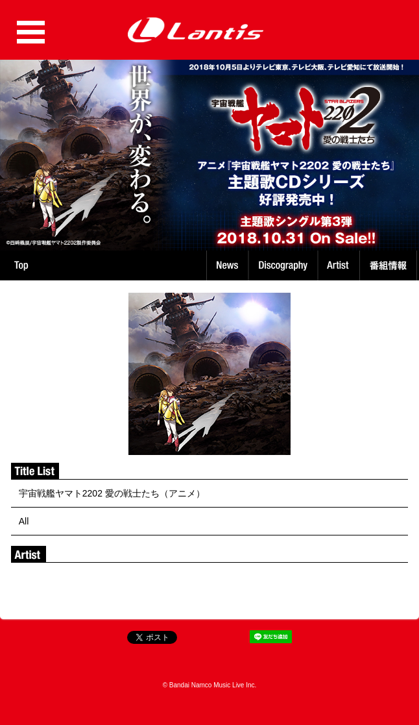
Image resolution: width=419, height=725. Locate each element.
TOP (21, 265)
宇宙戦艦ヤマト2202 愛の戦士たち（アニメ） (112, 493)
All (24, 521)
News (227, 265)
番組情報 (390, 265)
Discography (284, 265)
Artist (340, 265)
